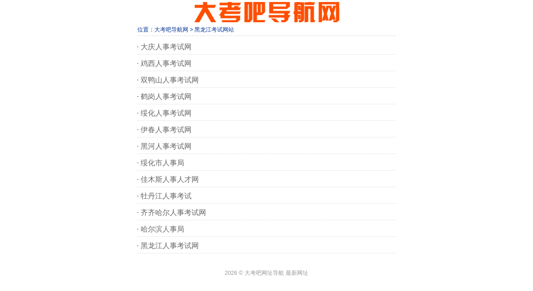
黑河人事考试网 (166, 146)
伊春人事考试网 (166, 130)
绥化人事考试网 (166, 113)
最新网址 (297, 273)
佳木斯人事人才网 (170, 179)
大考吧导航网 (171, 29)
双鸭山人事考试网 (170, 80)
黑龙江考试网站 (214, 29)
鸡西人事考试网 (166, 63)
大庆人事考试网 (166, 47)
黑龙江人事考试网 (170, 246)
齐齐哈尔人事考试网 (173, 213)
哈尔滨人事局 (162, 229)
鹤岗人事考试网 (166, 97)
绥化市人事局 (162, 163)
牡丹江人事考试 (166, 196)
